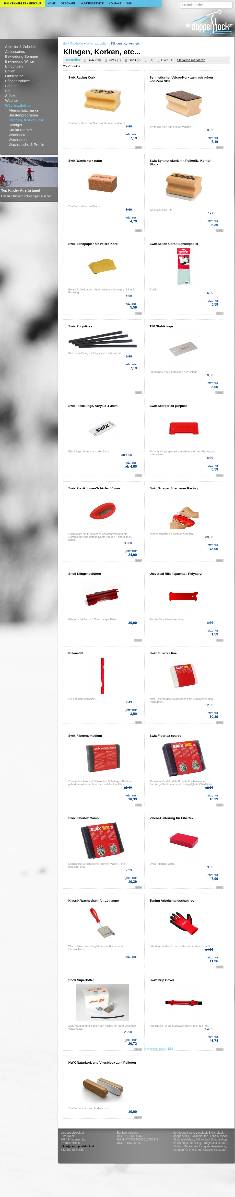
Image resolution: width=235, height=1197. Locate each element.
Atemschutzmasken (25, 110)
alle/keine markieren (191, 60)
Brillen (10, 71)
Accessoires (15, 51)
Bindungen (14, 66)
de (65, 43)
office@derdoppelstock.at (77, 1146)
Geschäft (68, 3)
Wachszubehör (18, 105)
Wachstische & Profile (26, 144)
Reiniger (15, 125)
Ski (7, 91)
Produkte (76, 43)
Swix (91, 60)
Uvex (112, 60)
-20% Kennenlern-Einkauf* (22, 3)
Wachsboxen (19, 135)
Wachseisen (18, 140)
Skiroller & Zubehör (20, 47)
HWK (164, 60)
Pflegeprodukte (17, 81)
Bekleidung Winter (20, 61)
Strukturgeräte (20, 130)
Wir (129, 3)
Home (51, 3)
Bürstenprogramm (23, 115)
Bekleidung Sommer (21, 56)
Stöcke (10, 95)
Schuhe (11, 86)
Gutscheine (14, 76)
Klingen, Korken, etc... (28, 120)
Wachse (11, 100)
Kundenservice (92, 3)
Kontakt (115, 3)
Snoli (132, 60)
